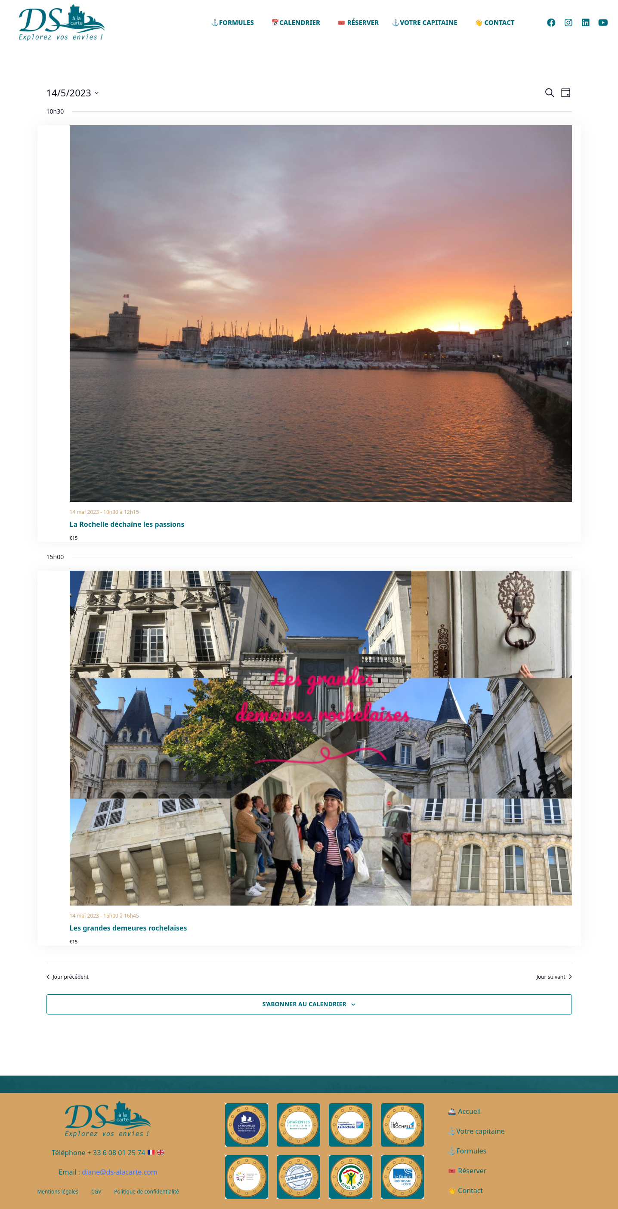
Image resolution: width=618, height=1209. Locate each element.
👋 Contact (495, 22)
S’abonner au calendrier (304, 1004)
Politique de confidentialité (146, 1191)
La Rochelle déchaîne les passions (127, 524)
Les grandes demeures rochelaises (128, 928)
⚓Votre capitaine (424, 22)
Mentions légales (57, 1191)
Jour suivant (554, 977)
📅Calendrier (295, 22)
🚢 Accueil (464, 1111)
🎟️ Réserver (358, 22)
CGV (96, 1191)
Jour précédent (67, 977)
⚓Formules (232, 22)
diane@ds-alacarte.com (120, 1172)
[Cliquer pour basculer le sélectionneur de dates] (72, 93)
